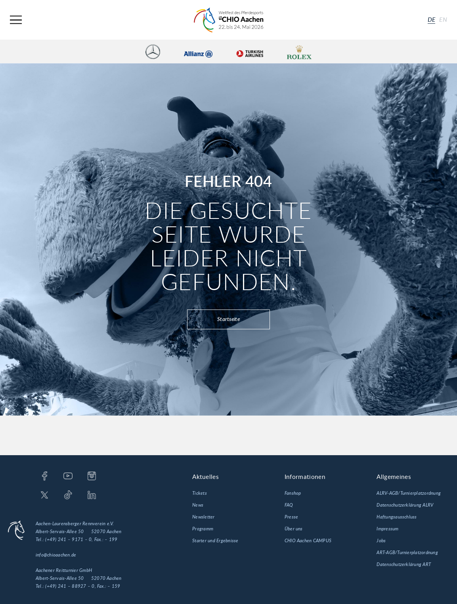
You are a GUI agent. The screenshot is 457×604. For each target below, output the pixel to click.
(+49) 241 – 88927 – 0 (69, 586)
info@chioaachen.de (56, 555)
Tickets (199, 493)
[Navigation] (16, 20)
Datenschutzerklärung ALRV (405, 505)
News (197, 505)
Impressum (387, 528)
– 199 (111, 539)
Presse (291, 517)
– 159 (113, 586)
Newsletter (203, 517)
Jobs (381, 540)
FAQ (289, 505)
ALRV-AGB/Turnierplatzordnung (409, 493)
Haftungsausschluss (397, 517)
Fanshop (293, 493)
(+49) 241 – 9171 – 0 (68, 539)
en (443, 20)
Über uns (294, 528)
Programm (202, 528)
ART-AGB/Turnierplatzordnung (407, 552)
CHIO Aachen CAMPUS (308, 540)
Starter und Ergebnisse (215, 540)
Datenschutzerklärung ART (404, 564)
